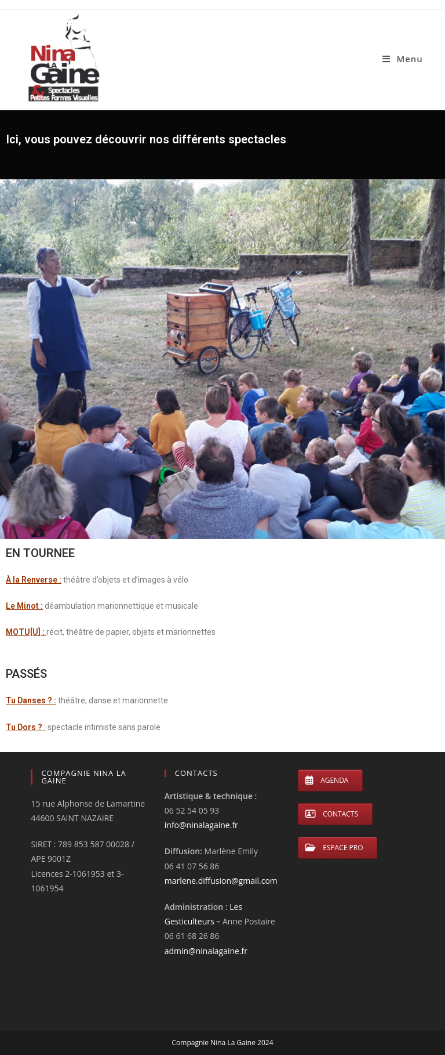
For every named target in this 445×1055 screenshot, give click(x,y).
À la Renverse (31, 579)
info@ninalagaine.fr (201, 824)
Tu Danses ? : (31, 700)
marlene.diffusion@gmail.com (221, 880)
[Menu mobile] (402, 59)
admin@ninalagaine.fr (206, 950)
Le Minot (22, 605)
